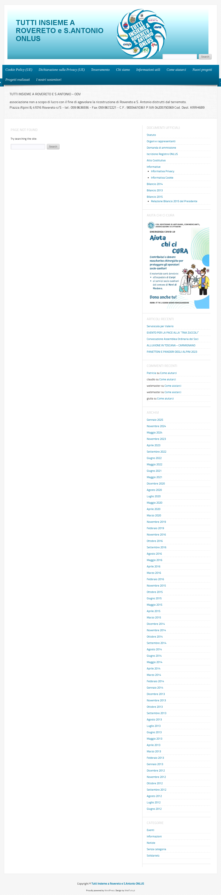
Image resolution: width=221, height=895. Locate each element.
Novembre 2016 (156, 534)
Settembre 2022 (156, 451)
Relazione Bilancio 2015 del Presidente (174, 201)
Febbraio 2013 (155, 757)
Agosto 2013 (154, 719)
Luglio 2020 (154, 496)
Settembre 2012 (156, 789)
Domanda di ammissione (161, 147)
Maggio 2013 (154, 738)
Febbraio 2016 (155, 579)
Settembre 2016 (156, 547)
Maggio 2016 (154, 560)
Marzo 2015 (154, 617)
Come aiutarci (176, 69)
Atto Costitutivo (156, 160)
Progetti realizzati (16, 79)
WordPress (109, 890)
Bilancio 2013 (155, 190)
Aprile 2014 (153, 668)
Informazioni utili (147, 69)
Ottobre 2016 (155, 541)
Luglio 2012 (154, 802)
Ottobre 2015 (155, 592)
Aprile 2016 (153, 566)
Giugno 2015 (154, 598)
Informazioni (154, 836)
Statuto (151, 134)
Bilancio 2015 (155, 196)
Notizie (151, 842)
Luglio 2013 (154, 725)
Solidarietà (153, 855)
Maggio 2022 (154, 464)
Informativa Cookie (162, 177)
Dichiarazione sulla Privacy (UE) (62, 69)
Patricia (151, 373)
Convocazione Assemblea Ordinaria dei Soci (172, 339)
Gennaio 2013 (155, 764)
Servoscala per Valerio (160, 326)
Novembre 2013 (156, 700)
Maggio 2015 (154, 604)
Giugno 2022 (154, 458)
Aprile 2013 (153, 745)
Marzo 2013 (154, 751)
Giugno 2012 (154, 808)
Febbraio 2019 (155, 528)
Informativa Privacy (162, 171)
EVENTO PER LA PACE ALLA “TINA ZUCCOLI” (173, 332)
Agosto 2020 (154, 490)
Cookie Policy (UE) (19, 69)
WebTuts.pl (130, 890)
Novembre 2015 (156, 585)
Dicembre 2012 (156, 770)
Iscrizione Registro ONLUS (162, 154)
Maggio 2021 (154, 477)
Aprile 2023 (153, 445)
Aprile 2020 (153, 509)
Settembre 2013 (156, 713)
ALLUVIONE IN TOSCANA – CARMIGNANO (171, 345)
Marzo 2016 (154, 572)
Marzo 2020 (154, 515)
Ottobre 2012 (155, 783)
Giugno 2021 (154, 470)
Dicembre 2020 (156, 483)
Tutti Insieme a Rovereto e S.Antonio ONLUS (117, 883)
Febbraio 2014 (155, 681)
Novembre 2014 (156, 630)
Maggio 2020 (154, 502)
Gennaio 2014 (155, 687)
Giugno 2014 (154, 655)
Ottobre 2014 (155, 636)
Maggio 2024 (154, 432)
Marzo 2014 (154, 674)
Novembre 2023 (156, 438)
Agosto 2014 (154, 649)
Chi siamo (123, 69)
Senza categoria (156, 849)
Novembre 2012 (156, 777)
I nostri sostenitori (47, 79)
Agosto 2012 (154, 796)
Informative (154, 166)
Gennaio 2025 (155, 419)
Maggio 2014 (154, 662)
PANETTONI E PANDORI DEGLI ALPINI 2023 (172, 351)
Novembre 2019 (156, 521)
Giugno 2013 (154, 732)
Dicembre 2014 (156, 623)
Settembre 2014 (156, 643)
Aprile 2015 (153, 611)
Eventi (150, 830)
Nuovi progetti (201, 69)
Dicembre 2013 (156, 694)
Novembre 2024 (156, 426)
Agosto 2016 (154, 553)
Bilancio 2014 (155, 184)
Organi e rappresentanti (161, 141)
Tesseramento (100, 69)
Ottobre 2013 (155, 706)
